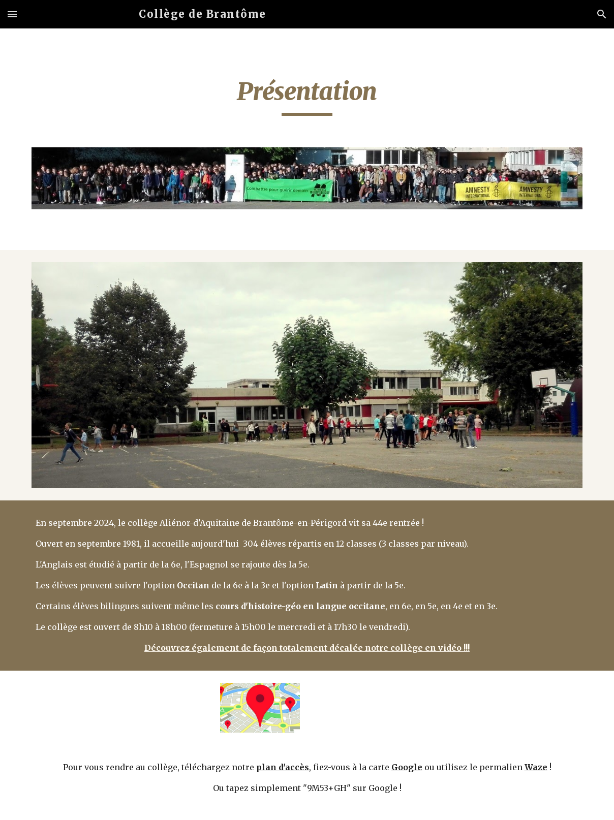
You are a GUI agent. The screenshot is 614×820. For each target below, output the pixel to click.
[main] (307, 96)
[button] (12, 14)
